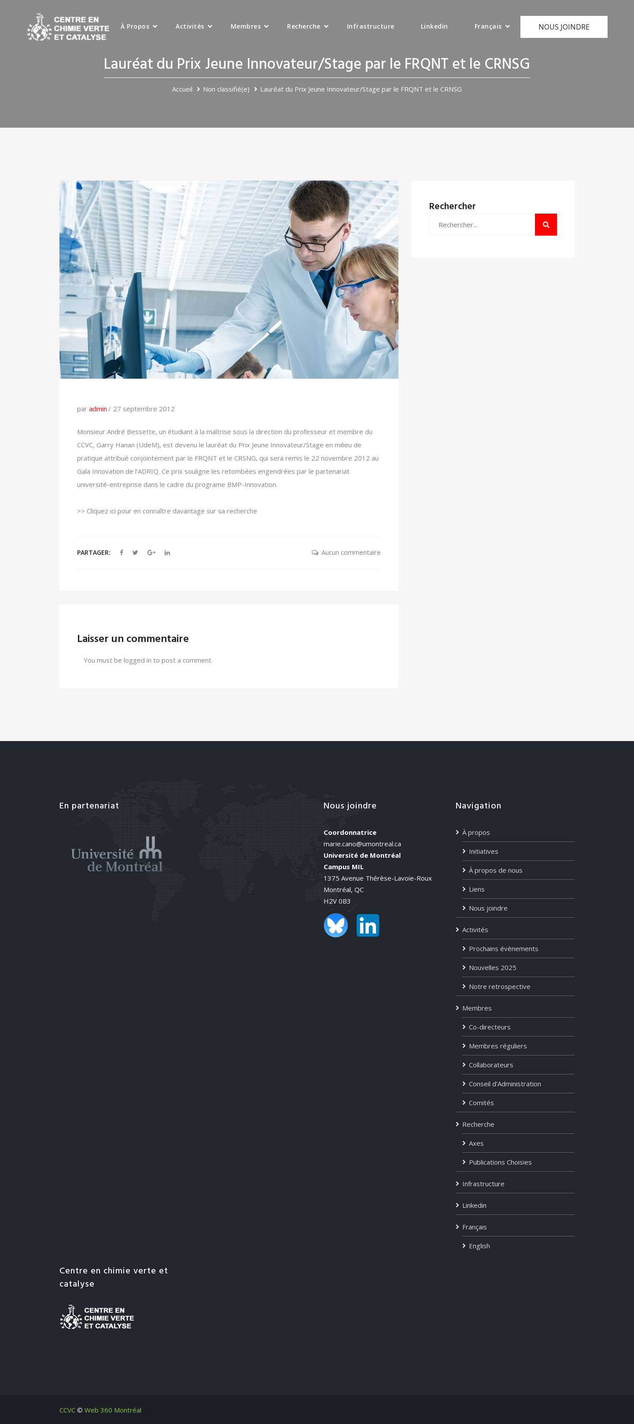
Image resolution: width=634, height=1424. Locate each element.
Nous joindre (488, 908)
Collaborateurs (491, 1064)
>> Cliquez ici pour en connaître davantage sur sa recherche (167, 510)
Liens (477, 889)
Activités (190, 26)
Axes (476, 1143)
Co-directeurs (490, 1026)
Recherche (304, 26)
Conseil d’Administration (505, 1083)
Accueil (182, 89)
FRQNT (206, 458)
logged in (137, 660)
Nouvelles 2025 (492, 967)
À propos (135, 26)
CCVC (67, 1410)
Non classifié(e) (226, 89)
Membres (246, 26)
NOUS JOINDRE (564, 27)
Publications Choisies (500, 1162)
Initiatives (483, 851)
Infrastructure (370, 26)
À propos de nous (496, 870)
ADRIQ (148, 471)
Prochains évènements (503, 948)
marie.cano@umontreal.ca (362, 843)
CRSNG (245, 458)
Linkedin (434, 26)
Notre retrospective (500, 986)
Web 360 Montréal (113, 1410)
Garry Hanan (115, 444)
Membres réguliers (498, 1045)
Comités (481, 1102)
